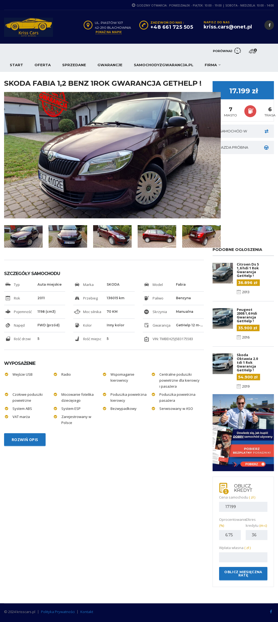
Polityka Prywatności (58, 611)
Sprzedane (74, 65)
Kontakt (86, 611)
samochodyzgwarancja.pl (163, 65)
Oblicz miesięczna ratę (243, 573)
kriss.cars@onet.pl (228, 27)
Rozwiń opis (25, 439)
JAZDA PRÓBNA (243, 147)
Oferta (42, 65)
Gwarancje (109, 65)
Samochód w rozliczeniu (243, 133)
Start (16, 65)
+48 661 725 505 (171, 27)
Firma (211, 65)
